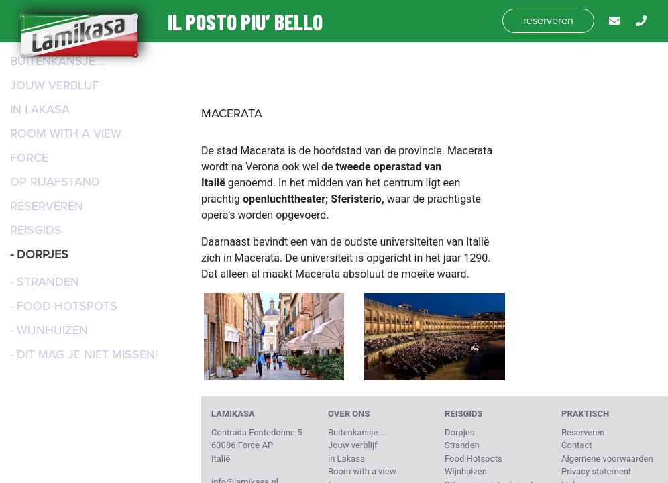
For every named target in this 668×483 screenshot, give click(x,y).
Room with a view (65, 133)
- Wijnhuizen (49, 330)
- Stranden (44, 281)
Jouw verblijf (54, 85)
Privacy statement (596, 471)
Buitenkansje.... (58, 61)
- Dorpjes (39, 254)
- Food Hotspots (63, 306)
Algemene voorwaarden (607, 458)
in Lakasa (40, 109)
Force (29, 157)
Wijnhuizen (466, 471)
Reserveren (46, 206)
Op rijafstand (55, 181)
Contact (576, 445)
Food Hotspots (473, 458)
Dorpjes (459, 432)
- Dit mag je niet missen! (84, 354)
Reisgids (36, 230)
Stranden (462, 445)
